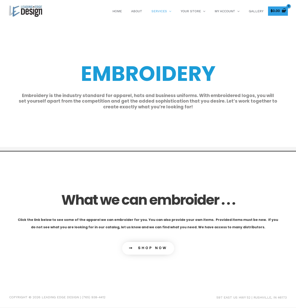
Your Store (191, 11)
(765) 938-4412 (94, 298)
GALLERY (256, 11)
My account (225, 11)
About (136, 11)
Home (117, 11)
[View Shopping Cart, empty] (278, 11)
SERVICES (159, 11)
